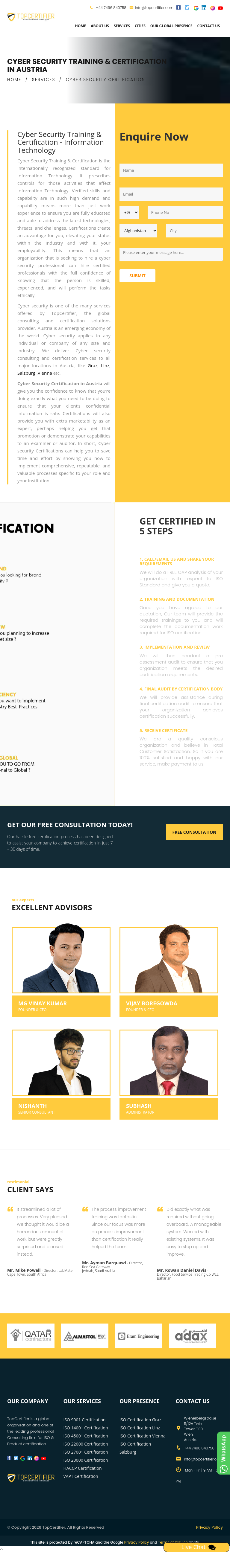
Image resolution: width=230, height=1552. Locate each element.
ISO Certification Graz (140, 1420)
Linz (105, 365)
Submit (137, 275)
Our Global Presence (171, 25)
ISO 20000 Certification (85, 1460)
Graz (92, 365)
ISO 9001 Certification (84, 1420)
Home (80, 25)
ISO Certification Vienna (142, 1436)
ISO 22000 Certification (85, 1444)
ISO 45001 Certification (85, 1436)
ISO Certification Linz (139, 1428)
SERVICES (43, 80)
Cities (140, 25)
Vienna (45, 373)
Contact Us (208, 25)
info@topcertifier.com (151, 7)
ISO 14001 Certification (85, 1428)
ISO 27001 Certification (85, 1452)
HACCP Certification (82, 1468)
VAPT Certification (80, 1476)
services (122, 25)
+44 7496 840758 (110, 7)
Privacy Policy (209, 1527)
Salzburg (27, 373)
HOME (14, 80)
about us (100, 25)
